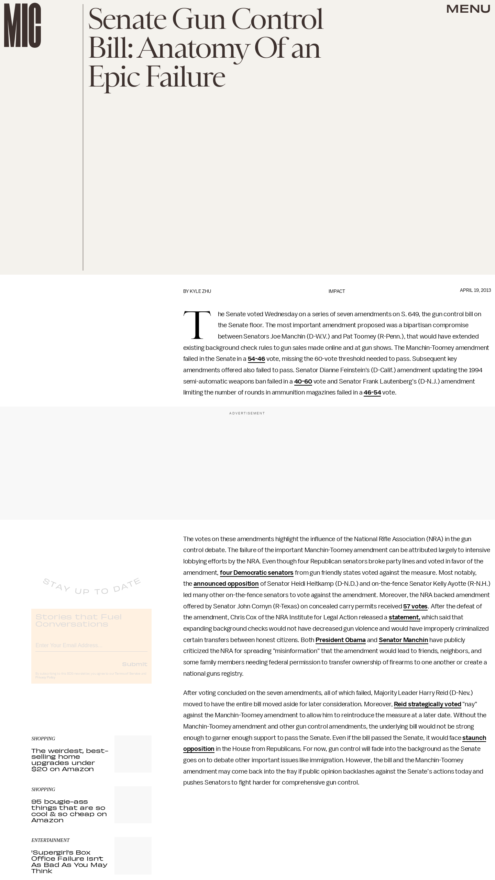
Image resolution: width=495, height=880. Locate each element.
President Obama (341, 640)
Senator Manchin (403, 640)
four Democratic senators (257, 572)
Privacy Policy (45, 683)
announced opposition (226, 583)
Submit (134, 669)
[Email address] (91, 650)
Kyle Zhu (200, 291)
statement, (404, 617)
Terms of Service (127, 679)
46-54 (372, 392)
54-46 (256, 358)
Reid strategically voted (427, 704)
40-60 (303, 381)
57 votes (415, 606)
